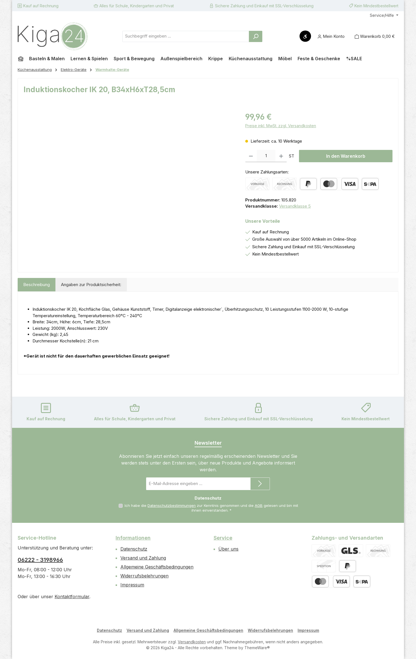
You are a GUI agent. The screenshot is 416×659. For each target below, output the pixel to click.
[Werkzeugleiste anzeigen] (305, 36)
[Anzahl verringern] (251, 156)
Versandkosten (192, 641)
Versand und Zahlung (143, 558)
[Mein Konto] (331, 36)
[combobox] (185, 36)
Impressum (132, 585)
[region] (129, 171)
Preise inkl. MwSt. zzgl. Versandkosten (280, 125)
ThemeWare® (257, 647)
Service (223, 538)
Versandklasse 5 (295, 206)
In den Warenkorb (345, 156)
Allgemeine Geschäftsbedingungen (156, 567)
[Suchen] (255, 36)
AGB (259, 505)
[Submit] (260, 483)
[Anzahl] (266, 156)
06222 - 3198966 (40, 559)
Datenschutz (133, 549)
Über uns (228, 549)
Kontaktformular (72, 596)
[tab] (36, 285)
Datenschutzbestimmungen (172, 505)
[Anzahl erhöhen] (281, 156)
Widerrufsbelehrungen (144, 576)
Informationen (133, 538)
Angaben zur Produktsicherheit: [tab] (91, 284)
